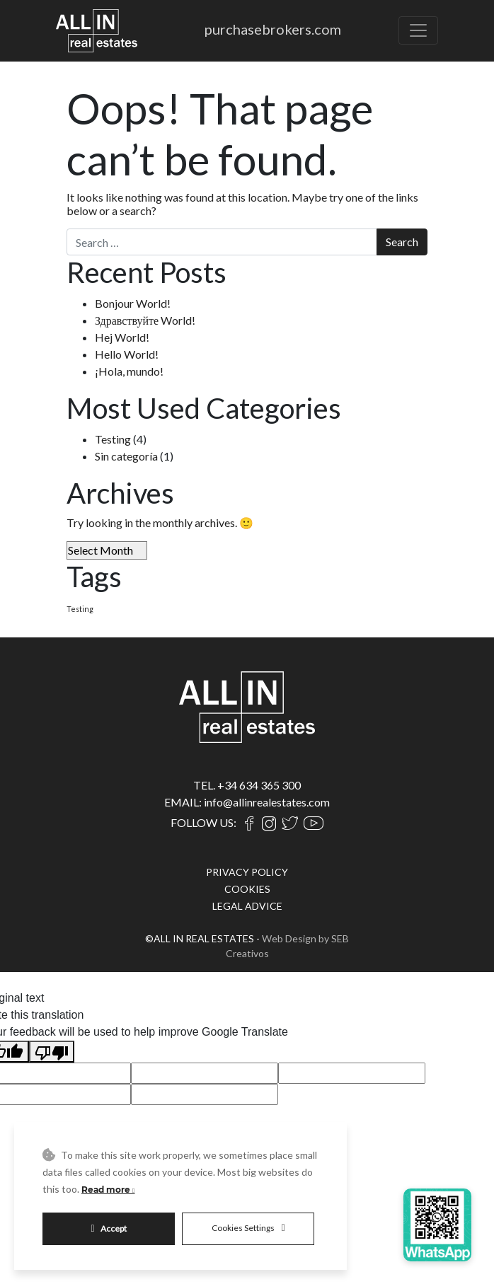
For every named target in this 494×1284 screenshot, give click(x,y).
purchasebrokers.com (273, 29)
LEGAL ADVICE (247, 906)
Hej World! (122, 337)
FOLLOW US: (203, 822)
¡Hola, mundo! (129, 371)
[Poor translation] (51, 1052)
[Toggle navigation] (418, 30)
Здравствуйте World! (145, 320)
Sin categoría (126, 456)
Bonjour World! (133, 303)
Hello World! (127, 354)
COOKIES (247, 889)
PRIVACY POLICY (247, 872)
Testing (113, 439)
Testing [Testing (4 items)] (80, 608)
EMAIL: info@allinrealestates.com (247, 802)
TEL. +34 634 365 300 (247, 785)
